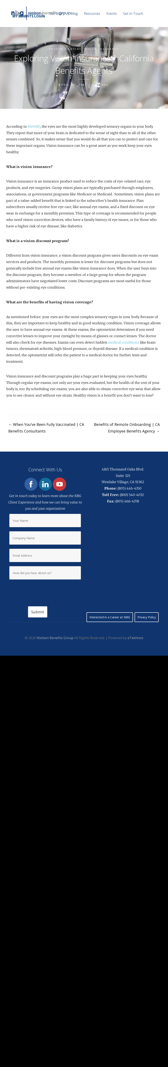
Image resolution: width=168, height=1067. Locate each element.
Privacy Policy (147, 617)
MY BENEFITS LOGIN (28, 16)
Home (17, 13)
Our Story (56, 13)
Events (111, 13)
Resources (92, 13)
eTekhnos (135, 638)
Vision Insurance (101, 48)
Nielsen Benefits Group (55, 638)
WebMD (34, 126)
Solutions (35, 13)
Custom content (65, 48)
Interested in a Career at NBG (109, 617)
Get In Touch (133, 13)
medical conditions (123, 342)
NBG (105, 84)
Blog (74, 13)
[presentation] (45, 590)
